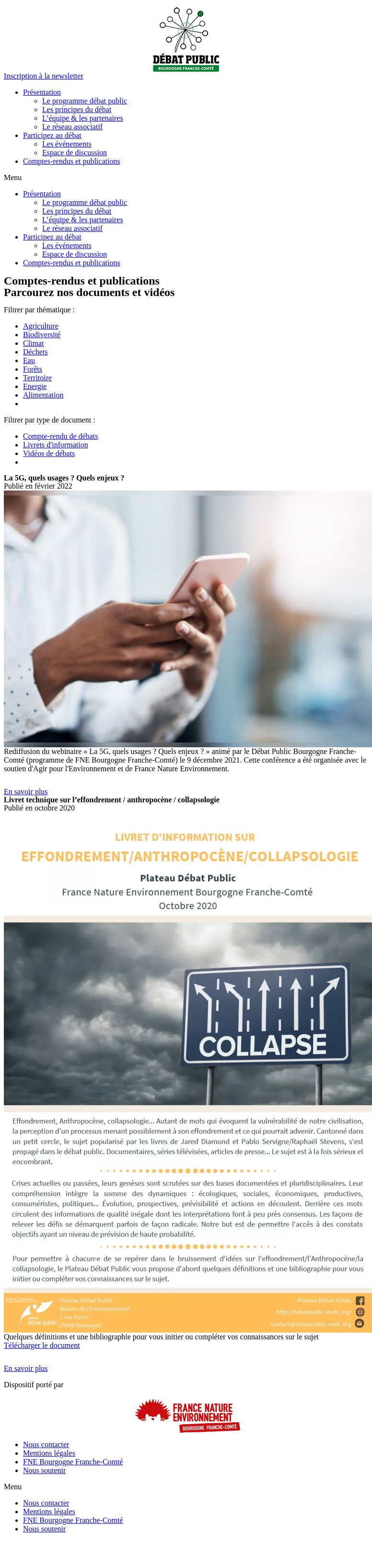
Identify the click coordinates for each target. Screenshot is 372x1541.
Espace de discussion (74, 152)
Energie (34, 386)
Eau (29, 360)
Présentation (42, 92)
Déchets (35, 352)
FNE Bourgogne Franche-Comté (73, 1462)
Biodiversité (41, 335)
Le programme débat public (84, 101)
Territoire (37, 378)
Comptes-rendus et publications (71, 161)
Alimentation (43, 395)
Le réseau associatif (72, 127)
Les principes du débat (76, 109)
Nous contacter (46, 1444)
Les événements (67, 144)
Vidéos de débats (49, 453)
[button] (43, 76)
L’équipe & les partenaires (82, 118)
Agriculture (40, 326)
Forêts (32, 369)
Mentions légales (49, 1453)
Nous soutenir (44, 1470)
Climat (33, 343)
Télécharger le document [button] (42, 1345)
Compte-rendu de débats (60, 436)
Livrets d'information (55, 445)
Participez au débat (52, 135)
